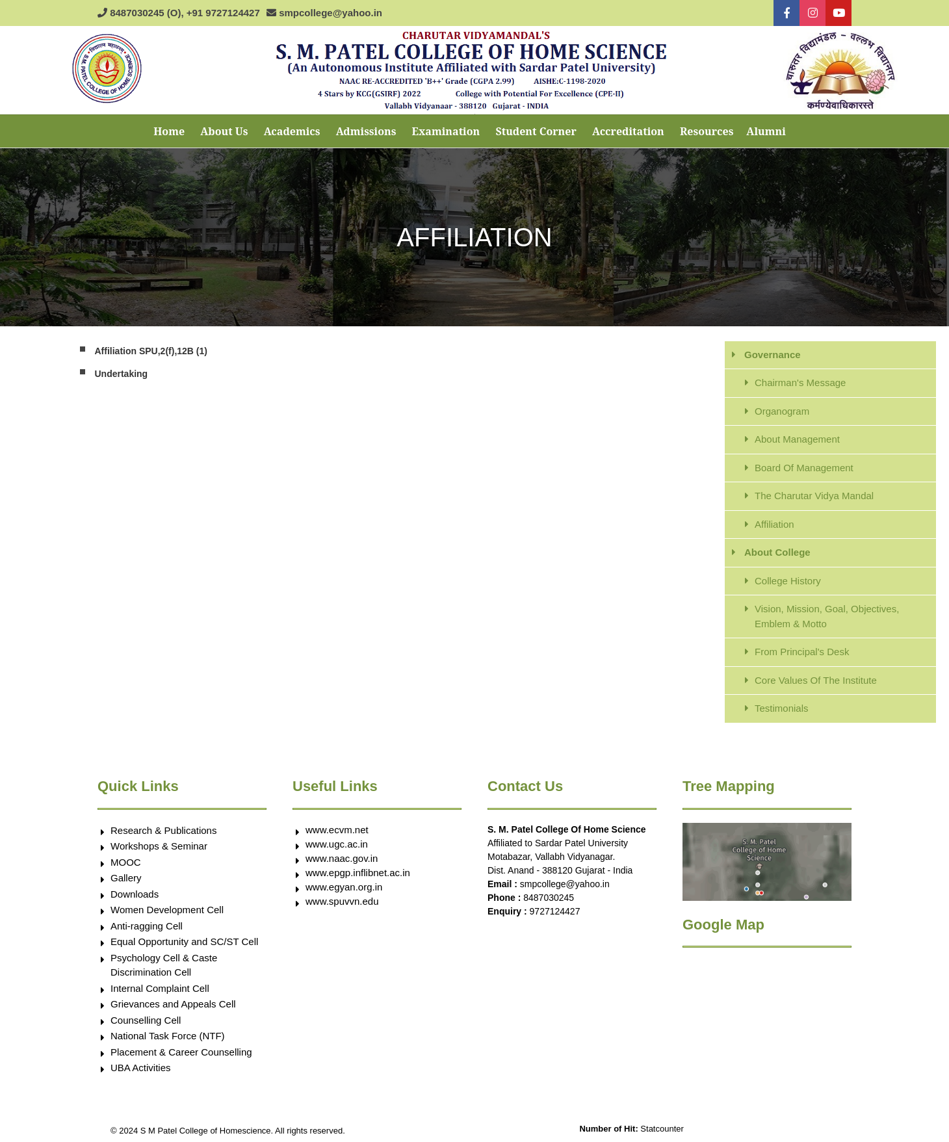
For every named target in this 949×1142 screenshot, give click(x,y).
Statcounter (662, 1129)
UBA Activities (140, 1067)
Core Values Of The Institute (816, 680)
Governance (772, 354)
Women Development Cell (167, 909)
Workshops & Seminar (158, 845)
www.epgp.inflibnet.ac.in (358, 872)
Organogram (782, 411)
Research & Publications (163, 830)
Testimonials (782, 708)
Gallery (126, 877)
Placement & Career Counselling (181, 1052)
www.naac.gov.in (342, 858)
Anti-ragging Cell (146, 925)
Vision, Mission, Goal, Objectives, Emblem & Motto (827, 616)
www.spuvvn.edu (342, 901)
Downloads (134, 894)
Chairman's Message (800, 382)
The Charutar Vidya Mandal (814, 495)
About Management (797, 439)
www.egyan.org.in (344, 886)
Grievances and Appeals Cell (173, 1003)
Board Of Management (804, 467)
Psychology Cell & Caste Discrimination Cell (163, 965)
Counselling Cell (145, 1020)
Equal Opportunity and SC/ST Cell (184, 941)
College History (788, 580)
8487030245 (548, 897)
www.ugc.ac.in (337, 844)
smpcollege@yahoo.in (565, 884)
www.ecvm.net (337, 829)
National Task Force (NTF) (167, 1035)
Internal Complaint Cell (159, 988)
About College (777, 552)
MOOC (125, 862)
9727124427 (555, 911)
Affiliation (774, 524)
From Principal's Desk (802, 651)
